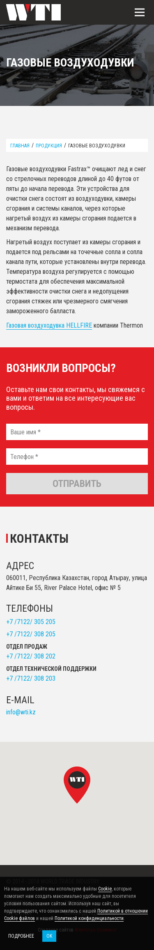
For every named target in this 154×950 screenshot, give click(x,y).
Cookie (105, 889)
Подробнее (21, 936)
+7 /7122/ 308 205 (30, 634)
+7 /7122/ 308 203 (30, 678)
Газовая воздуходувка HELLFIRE (49, 325)
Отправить (77, 483)
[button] (77, 784)
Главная (20, 146)
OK (49, 936)
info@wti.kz (21, 712)
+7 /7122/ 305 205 (30, 622)
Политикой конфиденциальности (89, 918)
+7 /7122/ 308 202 (30, 656)
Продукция (49, 146)
